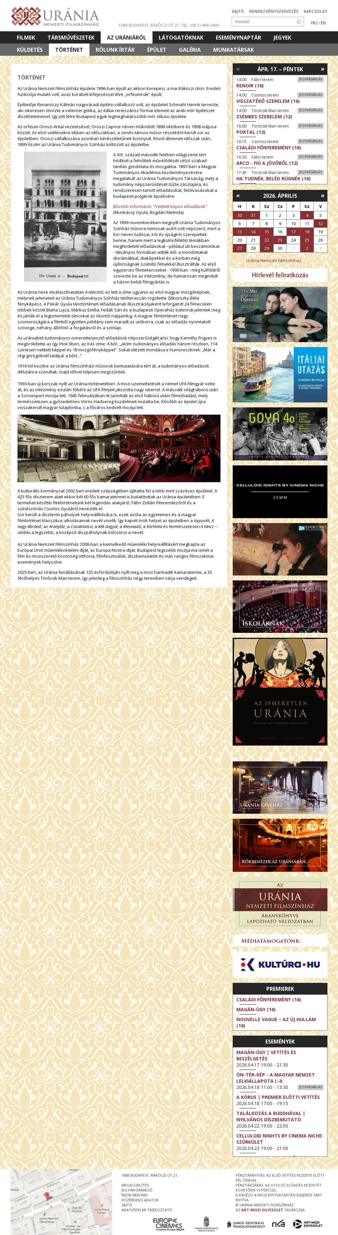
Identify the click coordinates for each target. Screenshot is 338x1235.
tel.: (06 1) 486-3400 (200, 25)
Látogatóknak (181, 37)
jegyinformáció (136, 1190)
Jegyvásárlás (310, 79)
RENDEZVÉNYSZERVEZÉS (273, 11)
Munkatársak (233, 49)
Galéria (190, 49)
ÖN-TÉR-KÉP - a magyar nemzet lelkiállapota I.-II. (275, 1078)
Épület (156, 49)
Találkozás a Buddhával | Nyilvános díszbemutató (270, 1116)
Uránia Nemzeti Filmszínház (273, 260)
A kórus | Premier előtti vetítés (278, 1097)
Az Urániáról (126, 37)
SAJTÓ (238, 11)
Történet (69, 49)
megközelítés (135, 1185)
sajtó (126, 1204)
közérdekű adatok (140, 1199)
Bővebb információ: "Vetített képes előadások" (160, 206)
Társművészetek (71, 37)
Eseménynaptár (238, 37)
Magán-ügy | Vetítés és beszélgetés (266, 1055)
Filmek (26, 37)
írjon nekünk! (134, 1194)
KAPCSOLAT (315, 11)
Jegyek (282, 37)
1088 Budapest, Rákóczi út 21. (149, 25)
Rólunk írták (115, 49)
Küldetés (30, 49)
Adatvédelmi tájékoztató (146, 1209)
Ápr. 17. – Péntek (280, 69)
